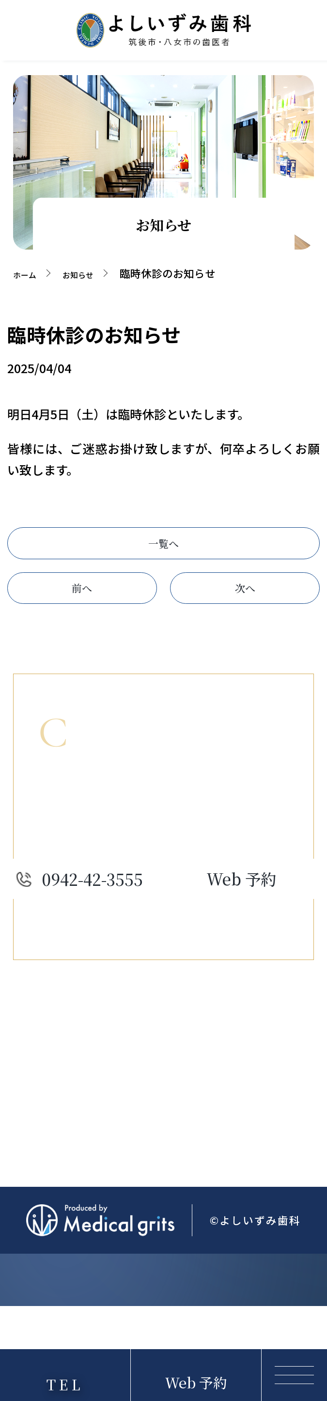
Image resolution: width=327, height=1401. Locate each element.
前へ (82, 605)
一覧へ (163, 549)
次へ (245, 605)
